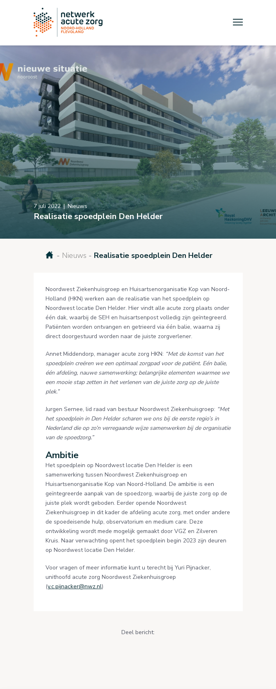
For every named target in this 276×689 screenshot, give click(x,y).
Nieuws (74, 255)
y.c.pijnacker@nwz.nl (75, 586)
